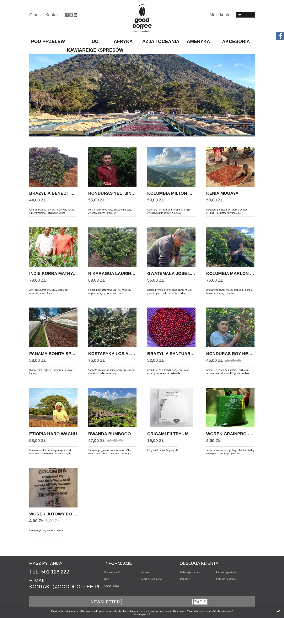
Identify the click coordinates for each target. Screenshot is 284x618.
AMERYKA (198, 41)
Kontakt (52, 15)
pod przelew (48, 41)
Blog (106, 578)
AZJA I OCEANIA (160, 41)
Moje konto (220, 14)
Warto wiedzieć (112, 572)
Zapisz (200, 601)
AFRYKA (123, 41)
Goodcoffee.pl (142, 18)
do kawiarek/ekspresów (95, 46)
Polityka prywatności (226, 572)
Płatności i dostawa (226, 578)
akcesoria (236, 41)
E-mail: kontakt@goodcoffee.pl (65, 583)
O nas (35, 15)
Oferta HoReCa (111, 585)
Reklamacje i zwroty (190, 572)
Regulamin (185, 578)
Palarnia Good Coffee (152, 578)
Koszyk (245, 15)
